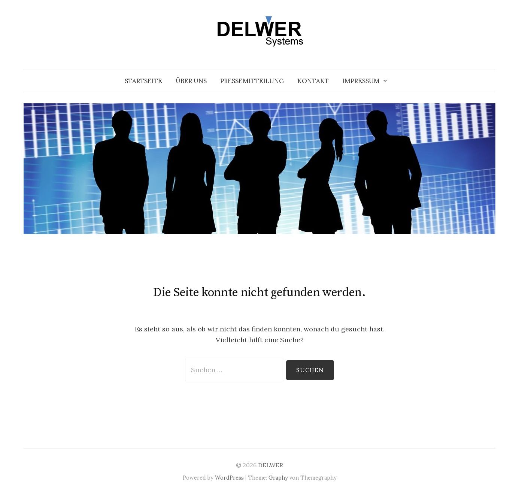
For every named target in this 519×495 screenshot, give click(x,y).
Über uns (191, 81)
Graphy (278, 477)
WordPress (229, 477)
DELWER (270, 465)
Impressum (361, 81)
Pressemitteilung (252, 81)
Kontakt (313, 81)
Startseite (143, 81)
